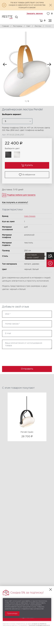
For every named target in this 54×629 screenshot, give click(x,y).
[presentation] (18, 356)
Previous (5, 64)
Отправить (27, 369)
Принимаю (12, 613)
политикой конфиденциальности (39, 625)
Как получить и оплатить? (15, 202)
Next (49, 64)
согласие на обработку (39, 623)
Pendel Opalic (27, 432)
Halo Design (29, 216)
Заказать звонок (35, 13)
